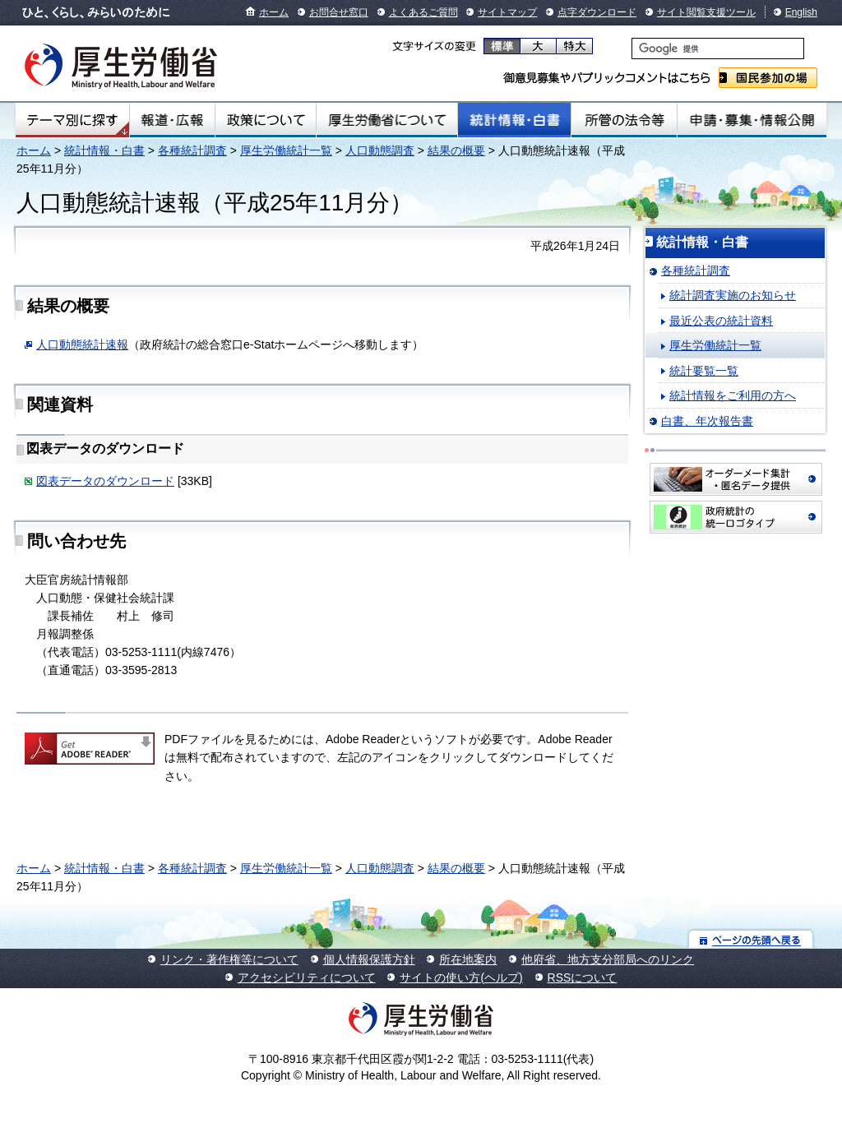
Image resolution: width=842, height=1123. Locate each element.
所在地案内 (468, 959)
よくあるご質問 (423, 12)
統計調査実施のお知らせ (732, 295)
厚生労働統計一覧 (286, 150)
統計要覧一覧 (703, 370)
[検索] (717, 48)
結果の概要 (456, 150)
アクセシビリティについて (307, 977)
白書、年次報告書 (707, 420)
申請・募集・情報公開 (752, 120)
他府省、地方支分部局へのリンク (607, 959)
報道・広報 (172, 120)
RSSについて (583, 977)
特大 (574, 46)
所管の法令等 (623, 120)
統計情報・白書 (514, 120)
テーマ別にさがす (72, 120)
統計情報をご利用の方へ (732, 395)
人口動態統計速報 (82, 344)
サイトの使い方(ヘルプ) (461, 977)
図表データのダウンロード (105, 481)
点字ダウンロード (596, 12)
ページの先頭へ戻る (751, 939)
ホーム (274, 12)
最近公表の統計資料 (721, 320)
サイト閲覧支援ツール (706, 12)
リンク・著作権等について (229, 959)
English (801, 12)
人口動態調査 (379, 150)
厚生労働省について (387, 120)
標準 (502, 46)
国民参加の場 (768, 77)
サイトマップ (507, 12)
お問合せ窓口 (338, 12)
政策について (265, 120)
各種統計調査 (192, 150)
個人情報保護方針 (369, 959)
